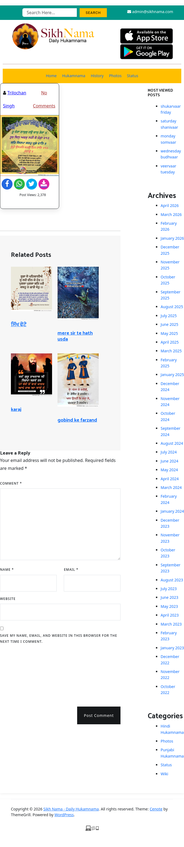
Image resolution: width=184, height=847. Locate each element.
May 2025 (169, 333)
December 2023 (170, 523)
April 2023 (170, 615)
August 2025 (172, 306)
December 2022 (170, 659)
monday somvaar (168, 139)
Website (8, 598)
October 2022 (168, 689)
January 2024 (172, 511)
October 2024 (168, 416)
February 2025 (169, 362)
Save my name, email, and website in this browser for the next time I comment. (58, 638)
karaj (16, 410)
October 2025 (168, 280)
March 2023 (171, 624)
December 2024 (170, 386)
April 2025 (170, 342)
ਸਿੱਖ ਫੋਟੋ (18, 325)
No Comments (44, 99)
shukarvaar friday (171, 109)
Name (7, 569)
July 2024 (169, 452)
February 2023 (169, 635)
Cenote (156, 809)
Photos (115, 75)
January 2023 (172, 647)
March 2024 (171, 487)
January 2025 (172, 374)
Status (132, 75)
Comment (11, 483)
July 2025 (169, 315)
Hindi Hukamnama (172, 729)
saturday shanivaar (169, 124)
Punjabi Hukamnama (172, 752)
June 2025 (169, 324)
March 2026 (171, 214)
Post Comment (99, 715)
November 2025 (170, 265)
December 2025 (170, 250)
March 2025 (171, 350)
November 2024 (170, 401)
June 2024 (169, 461)
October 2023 (168, 552)
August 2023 (172, 579)
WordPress (64, 814)
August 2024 (172, 443)
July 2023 (169, 588)
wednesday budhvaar (171, 154)
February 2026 (169, 226)
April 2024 (170, 478)
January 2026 (172, 238)
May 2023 (169, 606)
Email (71, 569)
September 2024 (170, 431)
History (97, 75)
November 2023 (170, 537)
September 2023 (170, 567)
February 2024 (169, 499)
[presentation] (22, 673)
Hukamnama (73, 75)
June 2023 (169, 597)
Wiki (164, 773)
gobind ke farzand (77, 420)
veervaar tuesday (168, 169)
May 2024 (169, 469)
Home (51, 75)
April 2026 (170, 205)
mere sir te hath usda (75, 336)
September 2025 (170, 295)
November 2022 (170, 674)
